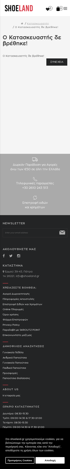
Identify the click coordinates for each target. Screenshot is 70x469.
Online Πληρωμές (13, 309)
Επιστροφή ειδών (35, 205)
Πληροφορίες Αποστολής (18, 299)
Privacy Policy (11, 325)
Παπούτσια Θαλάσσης (16, 378)
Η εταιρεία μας (11, 396)
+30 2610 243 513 (35, 187)
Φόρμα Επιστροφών (15, 320)
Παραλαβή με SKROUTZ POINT (21, 330)
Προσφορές (10, 373)
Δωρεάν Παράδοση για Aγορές (35, 167)
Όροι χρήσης (11, 315)
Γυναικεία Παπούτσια (15, 363)
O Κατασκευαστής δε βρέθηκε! (36, 27)
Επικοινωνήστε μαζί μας (17, 335)
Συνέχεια (56, 62)
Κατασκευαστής (38, 24)
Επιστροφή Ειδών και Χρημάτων (22, 304)
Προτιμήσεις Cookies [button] (20, 460)
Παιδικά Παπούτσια (14, 368)
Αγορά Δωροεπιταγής (16, 294)
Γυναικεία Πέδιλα (13, 352)
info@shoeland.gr (27, 276)
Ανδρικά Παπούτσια (15, 358)
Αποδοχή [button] (50, 460)
